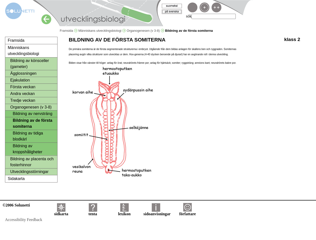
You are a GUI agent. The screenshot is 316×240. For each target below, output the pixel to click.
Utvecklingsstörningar (29, 172)
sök (189, 16)
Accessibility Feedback (23, 220)
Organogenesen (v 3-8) (145, 30)
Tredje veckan (22, 100)
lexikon (124, 212)
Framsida (69, 30)
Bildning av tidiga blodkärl (28, 136)
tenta (92, 212)
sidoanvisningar (157, 212)
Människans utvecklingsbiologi (102, 30)
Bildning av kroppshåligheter (27, 149)
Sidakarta (16, 178)
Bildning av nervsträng (32, 114)
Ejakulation (20, 80)
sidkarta (61, 212)
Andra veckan (22, 94)
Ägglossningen (23, 73)
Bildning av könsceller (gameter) (29, 63)
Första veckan (22, 87)
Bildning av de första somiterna (32, 123)
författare (187, 212)
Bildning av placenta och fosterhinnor (32, 162)
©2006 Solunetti (16, 205)
